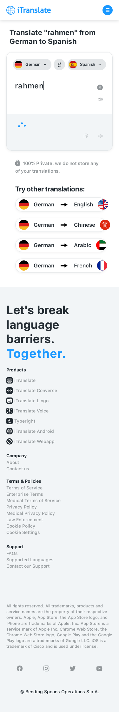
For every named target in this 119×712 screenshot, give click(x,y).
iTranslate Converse (35, 390)
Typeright (24, 421)
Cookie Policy (20, 526)
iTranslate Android (34, 431)
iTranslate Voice (31, 410)
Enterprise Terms (24, 494)
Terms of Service (24, 487)
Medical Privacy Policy (30, 513)
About (12, 462)
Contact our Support (28, 566)
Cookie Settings (23, 532)
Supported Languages (30, 559)
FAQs (12, 553)
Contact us (17, 468)
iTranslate (25, 380)
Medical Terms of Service (33, 500)
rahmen (53, 86)
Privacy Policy (21, 506)
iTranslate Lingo (31, 400)
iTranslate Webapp (34, 441)
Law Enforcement (24, 519)
